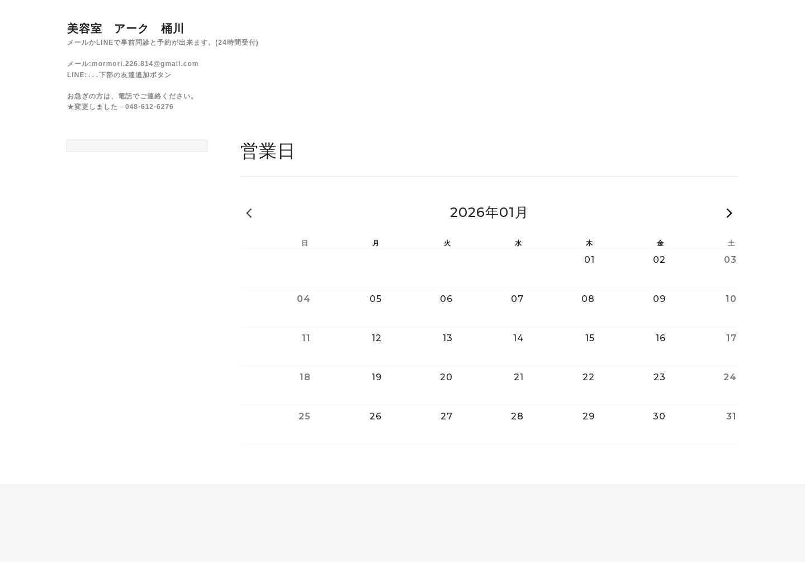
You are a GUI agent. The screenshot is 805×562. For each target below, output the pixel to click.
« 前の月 (248, 212)
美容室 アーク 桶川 (125, 28)
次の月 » (729, 212)
